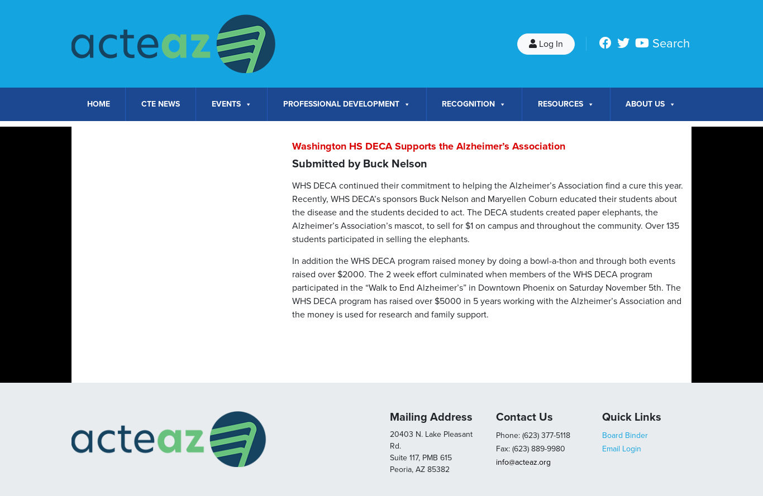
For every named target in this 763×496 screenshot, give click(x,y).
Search (671, 43)
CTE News (160, 104)
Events (232, 104)
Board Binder (625, 435)
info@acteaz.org (523, 462)
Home (98, 104)
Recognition (474, 104)
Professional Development (347, 104)
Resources (566, 104)
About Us (651, 104)
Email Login (621, 449)
